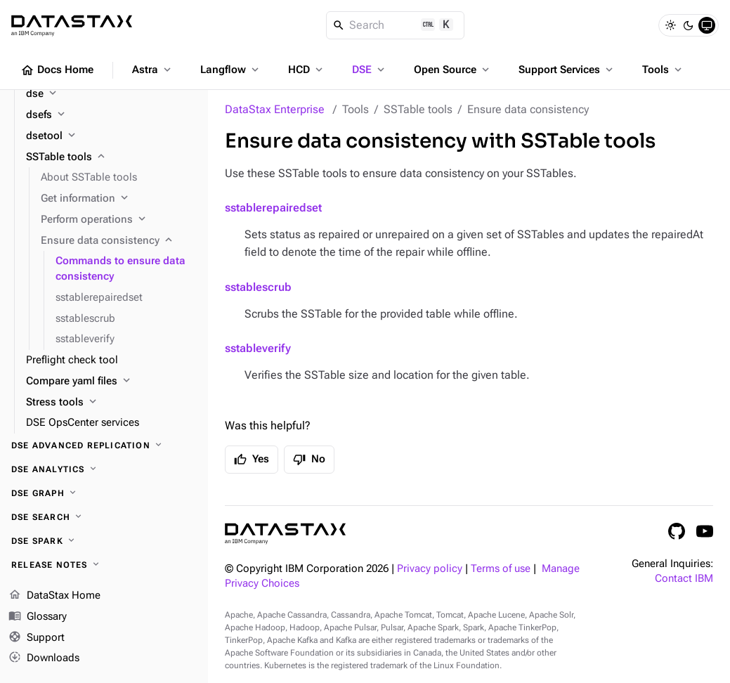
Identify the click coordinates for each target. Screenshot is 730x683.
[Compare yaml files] (111, 381)
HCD (306, 69)
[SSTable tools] (111, 157)
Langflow (230, 69)
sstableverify (258, 348)
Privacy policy (429, 569)
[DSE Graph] (104, 493)
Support (36, 638)
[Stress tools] (111, 402)
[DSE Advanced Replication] (104, 445)
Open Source (453, 69)
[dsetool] (111, 136)
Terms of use (500, 569)
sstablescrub (258, 287)
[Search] (395, 25)
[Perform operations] (118, 219)
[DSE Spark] (104, 541)
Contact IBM (684, 579)
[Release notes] (104, 565)
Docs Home (56, 70)
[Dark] (688, 25)
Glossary (37, 617)
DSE (369, 69)
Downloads (43, 658)
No (309, 459)
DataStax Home (54, 596)
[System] (706, 25)
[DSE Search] (104, 517)
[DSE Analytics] (104, 469)
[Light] (670, 25)
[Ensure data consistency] (118, 241)
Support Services (567, 69)
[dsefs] (111, 115)
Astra (153, 69)
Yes (251, 459)
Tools (663, 69)
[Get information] (118, 198)
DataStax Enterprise (275, 109)
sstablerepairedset (273, 207)
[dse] (111, 94)
